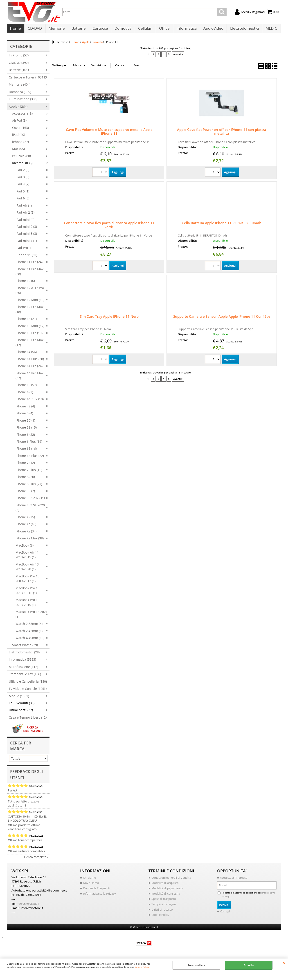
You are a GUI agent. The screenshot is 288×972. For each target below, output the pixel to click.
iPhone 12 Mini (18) (30, 302)
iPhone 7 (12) (25, 465)
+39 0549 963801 (28, 906)
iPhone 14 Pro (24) (29, 368)
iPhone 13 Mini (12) (30, 328)
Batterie (78, 29)
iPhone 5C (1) (25, 422)
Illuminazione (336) (23, 101)
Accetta (248, 965)
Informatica (185, 29)
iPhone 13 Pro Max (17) (29, 344)
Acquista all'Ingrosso (234, 880)
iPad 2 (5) (22, 172)
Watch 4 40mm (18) (30, 640)
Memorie (56, 29)
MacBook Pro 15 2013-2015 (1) (27, 604)
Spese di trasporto (163, 901)
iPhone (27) (20, 144)
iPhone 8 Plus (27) (29, 486)
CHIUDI (284, 963)
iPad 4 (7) (22, 186)
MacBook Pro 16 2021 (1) (31, 616)
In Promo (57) (19, 58)
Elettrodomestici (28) (24, 654)
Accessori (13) (22, 116)
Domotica (122, 29)
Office (163, 29)
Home (15, 29)
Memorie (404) (19, 87)
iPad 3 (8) (22, 179)
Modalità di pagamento (167, 890)
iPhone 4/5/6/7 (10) (30, 401)
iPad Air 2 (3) (25, 214)
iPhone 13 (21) (26, 321)
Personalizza (196, 965)
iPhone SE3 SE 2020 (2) (30, 509)
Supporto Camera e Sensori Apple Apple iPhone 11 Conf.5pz (221, 319)
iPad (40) (18, 137)
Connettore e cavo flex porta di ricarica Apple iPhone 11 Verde (109, 227)
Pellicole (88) (21, 158)
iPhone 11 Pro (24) (29, 264)
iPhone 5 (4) (24, 415)
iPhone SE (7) (25, 493)
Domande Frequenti (96, 890)
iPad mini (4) (25, 222)
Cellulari (144, 29)
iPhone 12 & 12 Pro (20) (30, 292)
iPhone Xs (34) (26, 533)
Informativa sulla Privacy (99, 896)
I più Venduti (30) (21, 705)
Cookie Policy (142, 966)
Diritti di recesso (162, 911)
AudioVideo (212, 29)
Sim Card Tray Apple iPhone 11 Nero (109, 319)
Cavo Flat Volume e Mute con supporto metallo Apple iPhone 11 (109, 134)
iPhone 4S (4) (25, 408)
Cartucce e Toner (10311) (27, 79)
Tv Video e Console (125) (27, 691)
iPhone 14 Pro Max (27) (29, 377)
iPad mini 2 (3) (26, 229)
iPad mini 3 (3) (26, 236)
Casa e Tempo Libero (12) (28, 719)
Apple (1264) (18, 109)
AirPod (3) (19, 123)
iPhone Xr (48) (26, 526)
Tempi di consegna (163, 906)
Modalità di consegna (165, 896)
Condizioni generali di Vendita (171, 880)
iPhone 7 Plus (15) (29, 472)
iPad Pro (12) (25, 250)
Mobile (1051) (19, 698)
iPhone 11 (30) (26, 257)
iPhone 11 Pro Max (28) (29, 273)
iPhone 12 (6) (25, 283)
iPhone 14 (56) (26, 354)
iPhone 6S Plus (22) (30, 458)
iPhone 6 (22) (25, 437)
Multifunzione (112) (23, 669)
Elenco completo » (36, 859)
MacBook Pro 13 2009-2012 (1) (27, 580)
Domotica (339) (20, 94)
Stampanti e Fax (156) (25, 676)
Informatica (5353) (22, 662)
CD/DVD (34, 29)
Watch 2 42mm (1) (29, 633)
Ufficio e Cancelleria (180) (28, 684)
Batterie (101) (19, 72)
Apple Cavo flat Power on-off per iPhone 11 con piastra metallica (221, 134)
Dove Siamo (91, 885)
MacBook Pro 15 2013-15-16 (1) (27, 592)
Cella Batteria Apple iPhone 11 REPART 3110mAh (221, 225)
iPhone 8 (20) (25, 479)
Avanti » (178, 56)
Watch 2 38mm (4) (29, 626)
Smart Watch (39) (25, 647)
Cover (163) (20, 130)
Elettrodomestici (242, 29)
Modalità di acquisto (165, 885)
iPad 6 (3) (22, 200)
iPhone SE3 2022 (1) (30, 500)
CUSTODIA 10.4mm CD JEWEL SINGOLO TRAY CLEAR (27, 821)
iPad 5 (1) (22, 193)
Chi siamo (89, 880)
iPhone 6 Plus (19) (29, 444)
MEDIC (269, 29)
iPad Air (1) (24, 208)
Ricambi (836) (22, 165)
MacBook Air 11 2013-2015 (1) (27, 556)
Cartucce (99, 29)
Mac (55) (18, 151)
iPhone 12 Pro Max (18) (29, 311)
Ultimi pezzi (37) (21, 712)
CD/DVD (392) (19, 65)
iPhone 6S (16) (26, 451)
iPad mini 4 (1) (26, 243)
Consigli (225, 914)
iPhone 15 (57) (26, 387)
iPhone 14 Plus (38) (30, 361)
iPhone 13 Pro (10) (29, 335)
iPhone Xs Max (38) (30, 540)
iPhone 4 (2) (24, 394)
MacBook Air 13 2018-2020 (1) (27, 568)
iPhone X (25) (25, 519)
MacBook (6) (25, 547)
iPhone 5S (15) (26, 429)
